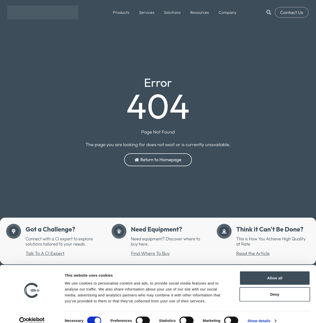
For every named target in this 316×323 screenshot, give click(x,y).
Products (121, 12)
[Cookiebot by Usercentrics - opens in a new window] (32, 313)
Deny (274, 287)
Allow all (274, 270)
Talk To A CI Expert (44, 253)
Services (146, 12)
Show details (259, 313)
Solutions (172, 12)
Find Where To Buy (150, 253)
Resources (199, 12)
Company (228, 12)
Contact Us (291, 12)
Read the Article (253, 253)
